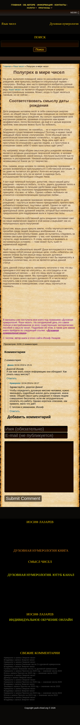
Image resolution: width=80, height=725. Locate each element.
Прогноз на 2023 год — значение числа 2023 (42, 703)
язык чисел (15, 89)
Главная (16, 5)
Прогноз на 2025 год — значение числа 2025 (42, 681)
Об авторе (29, 5)
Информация (45, 5)
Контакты (60, 5)
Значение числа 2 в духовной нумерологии (41, 674)
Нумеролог (15, 383)
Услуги (31, 8)
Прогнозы (44, 8)
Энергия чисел (28, 668)
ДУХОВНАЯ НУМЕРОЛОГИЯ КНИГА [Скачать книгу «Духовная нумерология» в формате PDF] (40, 561)
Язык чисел (18, 66)
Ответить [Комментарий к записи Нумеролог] (15, 411)
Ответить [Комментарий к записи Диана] (11, 378)
